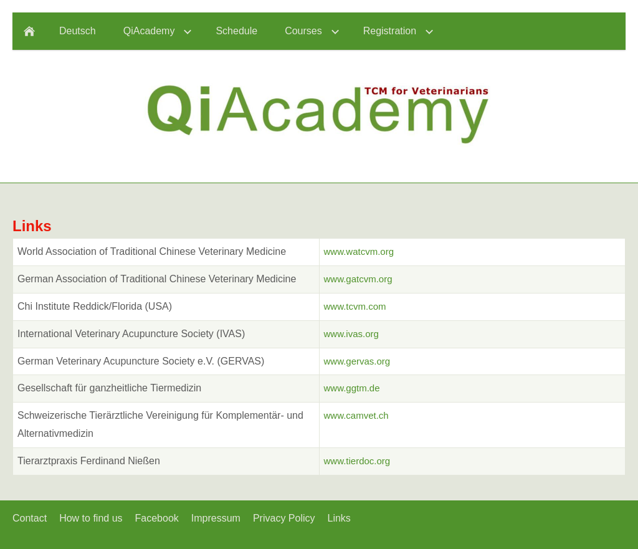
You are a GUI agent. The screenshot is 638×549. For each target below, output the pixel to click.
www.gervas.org (357, 361)
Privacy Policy (284, 518)
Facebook (157, 518)
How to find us (90, 518)
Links (339, 518)
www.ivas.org (351, 333)
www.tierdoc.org (357, 461)
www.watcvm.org (359, 251)
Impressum (215, 518)
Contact (29, 518)
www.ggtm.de (352, 388)
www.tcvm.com (355, 306)
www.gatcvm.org (358, 279)
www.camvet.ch (356, 415)
